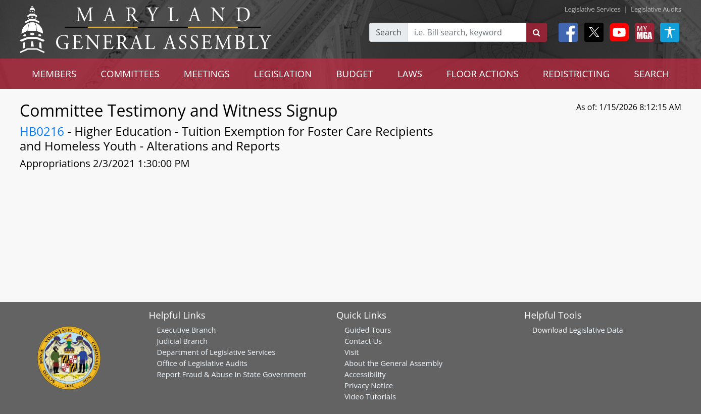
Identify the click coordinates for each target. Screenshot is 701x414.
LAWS (409, 73)
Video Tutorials (370, 396)
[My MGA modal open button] (642, 32)
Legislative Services (593, 9)
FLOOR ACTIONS (482, 73)
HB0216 (42, 131)
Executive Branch (186, 330)
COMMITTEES (130, 73)
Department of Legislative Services (216, 352)
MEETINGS (207, 73)
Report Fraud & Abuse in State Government (231, 374)
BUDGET (354, 73)
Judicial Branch (182, 341)
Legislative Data (596, 330)
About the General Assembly (393, 363)
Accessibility (365, 374)
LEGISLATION (283, 73)
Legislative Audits (656, 9)
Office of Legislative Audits (202, 363)
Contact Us (363, 341)
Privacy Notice (368, 385)
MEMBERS (54, 73)
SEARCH (651, 73)
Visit (351, 352)
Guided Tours (367, 330)
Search (389, 32)
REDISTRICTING (576, 73)
